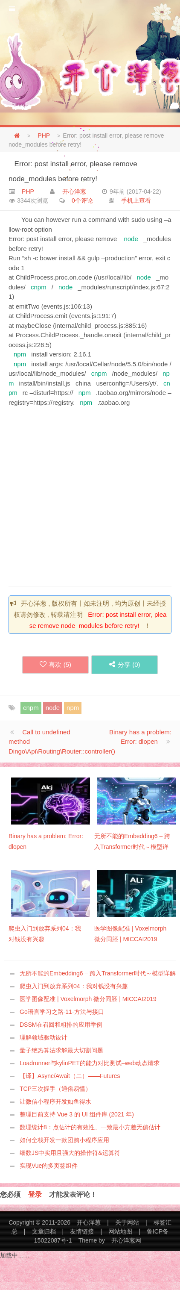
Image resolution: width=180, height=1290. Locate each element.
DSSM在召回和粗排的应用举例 (61, 1024)
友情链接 (82, 1231)
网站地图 (120, 1231)
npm (20, 354)
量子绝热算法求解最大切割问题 (61, 1050)
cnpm (38, 287)
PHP (44, 135)
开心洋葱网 (126, 1240)
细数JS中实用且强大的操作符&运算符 (70, 1152)
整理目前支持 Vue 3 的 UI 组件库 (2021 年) (77, 1114)
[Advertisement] (80, 494)
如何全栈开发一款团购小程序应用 (64, 1140)
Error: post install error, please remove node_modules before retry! (73, 171)
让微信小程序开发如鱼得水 (55, 1101)
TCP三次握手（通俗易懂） (55, 1088)
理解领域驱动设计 (43, 1037)
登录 (35, 1194)
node (131, 238)
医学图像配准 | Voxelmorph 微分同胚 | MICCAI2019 (88, 998)
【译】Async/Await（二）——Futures (70, 1075)
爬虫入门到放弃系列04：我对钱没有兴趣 (74, 986)
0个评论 (82, 200)
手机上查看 (136, 200)
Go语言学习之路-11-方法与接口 (62, 1011)
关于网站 (127, 1222)
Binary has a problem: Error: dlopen (140, 736)
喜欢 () (55, 664)
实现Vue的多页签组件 (49, 1165)
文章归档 (44, 1231)
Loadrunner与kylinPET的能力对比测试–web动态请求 (90, 1063)
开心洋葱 (74, 191)
